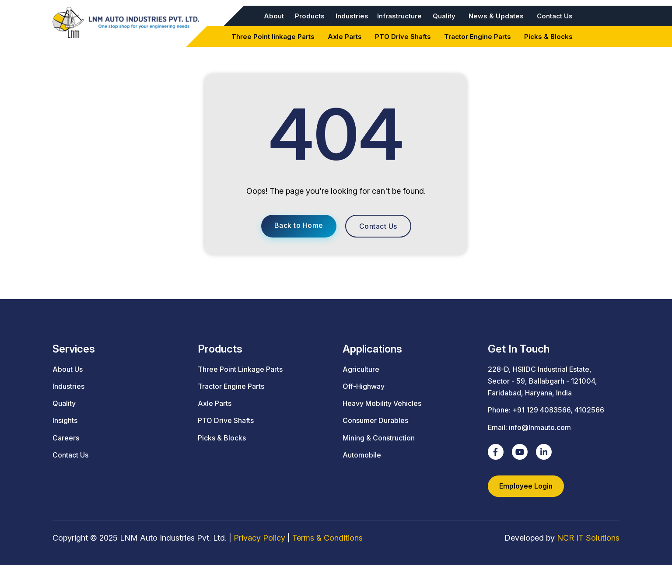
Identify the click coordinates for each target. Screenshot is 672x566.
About (274, 16)
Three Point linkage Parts (273, 36)
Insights (64, 420)
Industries (352, 16)
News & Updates (496, 16)
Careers (65, 437)
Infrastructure (399, 16)
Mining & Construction (379, 437)
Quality (444, 16)
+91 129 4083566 (541, 409)
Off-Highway (364, 386)
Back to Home (298, 225)
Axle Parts (345, 36)
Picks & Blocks (548, 36)
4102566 (589, 409)
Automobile (362, 455)
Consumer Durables (375, 420)
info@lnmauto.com (540, 427)
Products (310, 16)
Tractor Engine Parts (477, 36)
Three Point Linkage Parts (240, 369)
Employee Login (526, 486)
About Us (67, 369)
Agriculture (361, 369)
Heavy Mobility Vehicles (382, 403)
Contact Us (555, 16)
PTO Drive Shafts (403, 36)
